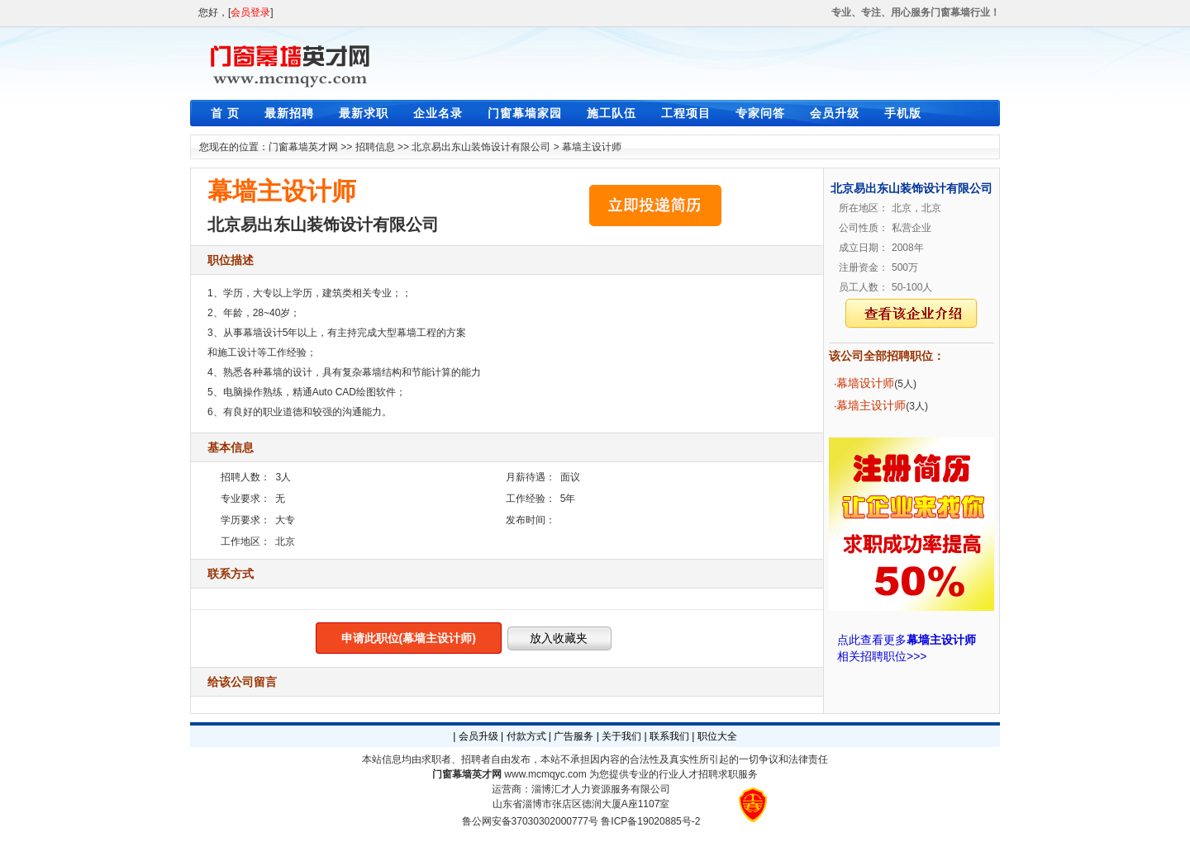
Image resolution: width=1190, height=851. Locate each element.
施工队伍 (611, 113)
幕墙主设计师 (591, 147)
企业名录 (438, 113)
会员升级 (834, 113)
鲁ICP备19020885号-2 (650, 821)
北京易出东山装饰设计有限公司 (481, 147)
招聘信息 (375, 147)
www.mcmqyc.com (545, 774)
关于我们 (621, 736)
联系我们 (669, 736)
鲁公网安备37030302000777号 (530, 821)
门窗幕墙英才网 (303, 147)
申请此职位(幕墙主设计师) (408, 638)
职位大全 (717, 736)
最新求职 (363, 113)
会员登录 (250, 12)
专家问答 (760, 113)
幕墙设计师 (865, 383)
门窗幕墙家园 (525, 113)
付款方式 (526, 736)
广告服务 (573, 736)
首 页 (225, 113)
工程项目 (686, 113)
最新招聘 (289, 113)
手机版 (902, 113)
